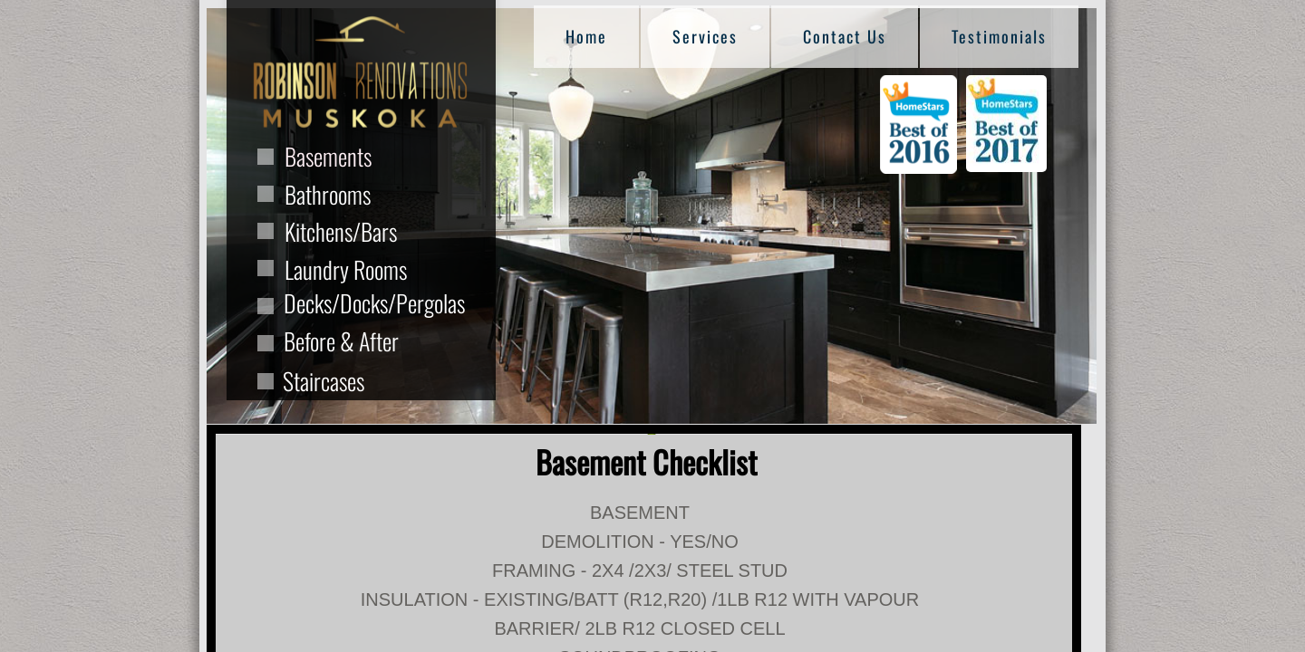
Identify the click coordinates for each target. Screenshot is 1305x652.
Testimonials (999, 36)
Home (586, 36)
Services (705, 36)
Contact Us (844, 36)
